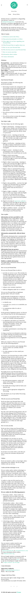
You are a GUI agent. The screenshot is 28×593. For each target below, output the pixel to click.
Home (9, 14)
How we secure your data (10, 52)
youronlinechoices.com (21, 550)
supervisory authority (20, 201)
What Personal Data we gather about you (14, 45)
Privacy (19, 592)
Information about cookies (10, 54)
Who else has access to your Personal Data (14, 49)
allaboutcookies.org (9, 553)
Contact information (8, 56)
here (18, 559)
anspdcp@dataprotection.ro (12, 570)
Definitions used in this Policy (11, 36)
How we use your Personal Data (11, 47)
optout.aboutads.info (8, 550)
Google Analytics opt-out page (11, 562)
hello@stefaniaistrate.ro (8, 21)
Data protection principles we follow (13, 39)
